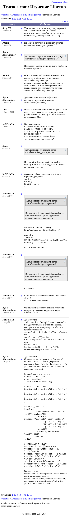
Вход (65, 2)
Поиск (65, 21)
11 (31, 18)
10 (28, 18)
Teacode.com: (16, 6)
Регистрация (56, 2)
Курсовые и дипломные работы (26, 15)
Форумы (5, 15)
